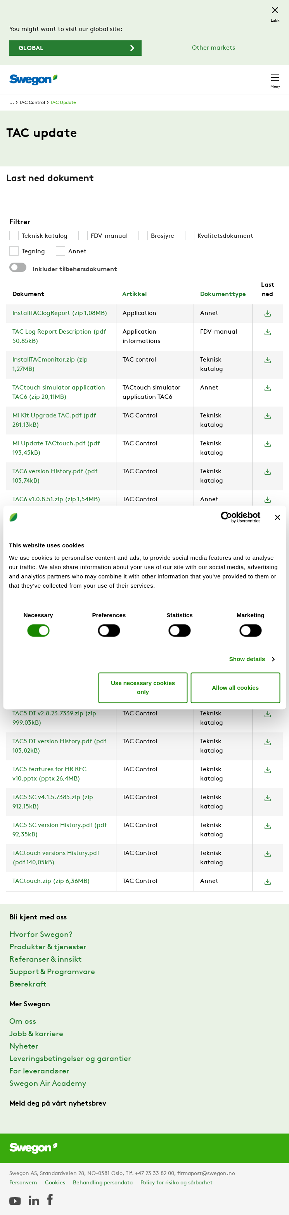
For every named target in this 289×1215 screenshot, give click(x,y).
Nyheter (23, 1047)
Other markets (213, 48)
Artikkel (134, 294)
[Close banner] (277, 517)
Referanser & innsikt (45, 960)
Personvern (23, 1183)
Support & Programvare (52, 972)
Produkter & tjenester (48, 947)
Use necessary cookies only (143, 688)
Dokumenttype (223, 294)
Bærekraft (27, 984)
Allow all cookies (235, 687)
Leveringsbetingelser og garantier (70, 1059)
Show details (247, 659)
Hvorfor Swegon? (41, 935)
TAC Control (32, 102)
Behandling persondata (103, 1183)
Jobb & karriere (36, 1034)
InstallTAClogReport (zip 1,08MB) (59, 313)
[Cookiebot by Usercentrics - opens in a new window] (226, 517)
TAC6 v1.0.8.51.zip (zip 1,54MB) (56, 500)
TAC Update (63, 102)
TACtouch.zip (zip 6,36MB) (51, 881)
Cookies (55, 1183)
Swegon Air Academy (47, 1084)
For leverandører (39, 1071)
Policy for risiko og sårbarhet (176, 1183)
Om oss (22, 1022)
